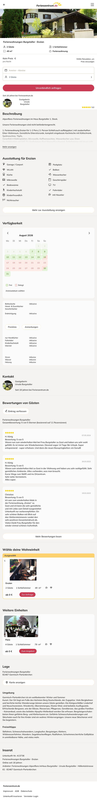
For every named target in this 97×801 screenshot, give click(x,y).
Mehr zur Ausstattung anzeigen (48, 210)
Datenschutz (26, 791)
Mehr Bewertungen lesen (48, 536)
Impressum (8, 791)
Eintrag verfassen (15, 411)
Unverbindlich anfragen (48, 88)
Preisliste (12, 327)
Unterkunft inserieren (12, 796)
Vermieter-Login (31, 796)
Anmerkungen (31, 327)
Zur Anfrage (27, 594)
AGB (17, 791)
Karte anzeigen (15, 682)
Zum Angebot (27, 651)
